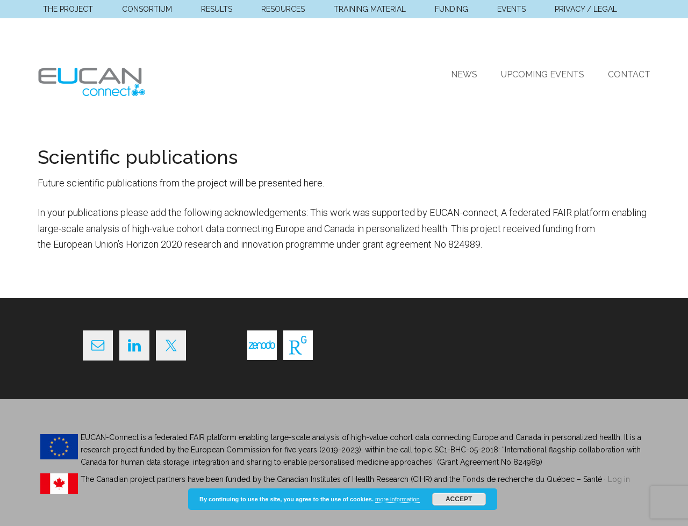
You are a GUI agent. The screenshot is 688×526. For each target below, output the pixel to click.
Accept (459, 499)
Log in (619, 479)
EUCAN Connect (140, 80)
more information (397, 499)
